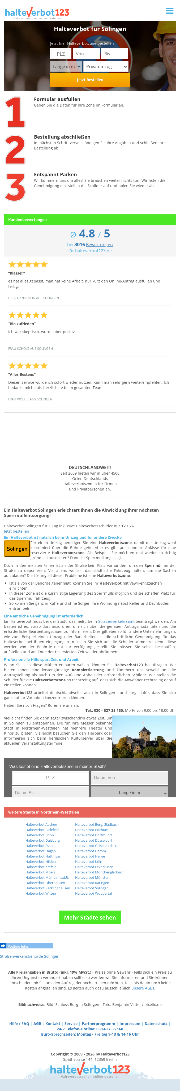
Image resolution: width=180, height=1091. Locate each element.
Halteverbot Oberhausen (45, 882)
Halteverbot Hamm (90, 851)
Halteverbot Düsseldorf (93, 840)
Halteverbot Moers (40, 872)
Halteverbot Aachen (41, 824)
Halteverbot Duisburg (42, 840)
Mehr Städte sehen (90, 917)
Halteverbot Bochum (91, 829)
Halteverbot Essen (39, 845)
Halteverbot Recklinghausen (47, 888)
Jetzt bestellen (16, 531)
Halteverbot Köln (88, 861)
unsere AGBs (142, 988)
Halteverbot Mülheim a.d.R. (47, 877)
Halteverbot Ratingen (92, 882)
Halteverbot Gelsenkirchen (96, 845)
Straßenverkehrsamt (116, 621)
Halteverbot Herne (90, 856)
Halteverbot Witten (40, 893)
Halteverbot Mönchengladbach (100, 872)
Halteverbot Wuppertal (93, 893)
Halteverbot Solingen (92, 888)
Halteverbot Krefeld (41, 866)
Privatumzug (106, 66)
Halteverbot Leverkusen (94, 866)
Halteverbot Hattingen (43, 856)
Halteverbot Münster (92, 877)
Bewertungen (99, 245)
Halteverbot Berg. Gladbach (97, 824)
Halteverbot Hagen (40, 851)
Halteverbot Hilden (40, 861)
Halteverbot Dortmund (93, 835)
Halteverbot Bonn (39, 835)
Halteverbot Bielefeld (42, 829)
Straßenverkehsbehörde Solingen (29, 956)
